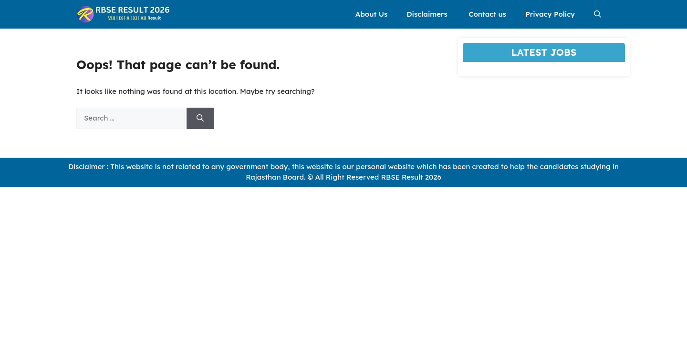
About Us (371, 14)
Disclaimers (427, 14)
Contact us (487, 14)
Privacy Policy (550, 14)
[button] (597, 14)
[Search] (200, 118)
